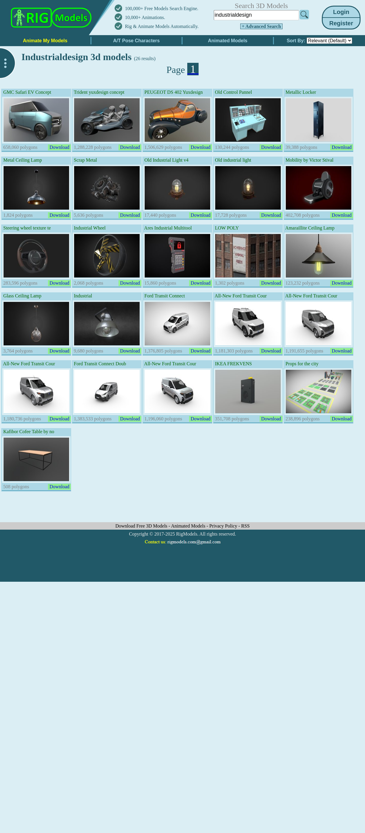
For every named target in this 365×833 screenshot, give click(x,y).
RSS (245, 525)
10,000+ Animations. (145, 17)
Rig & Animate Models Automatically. (162, 26)
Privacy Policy (223, 525)
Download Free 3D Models (142, 525)
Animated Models (189, 525)
